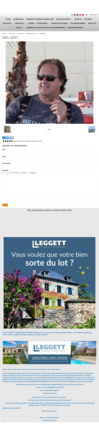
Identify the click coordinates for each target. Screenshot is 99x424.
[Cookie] (3, 420)
